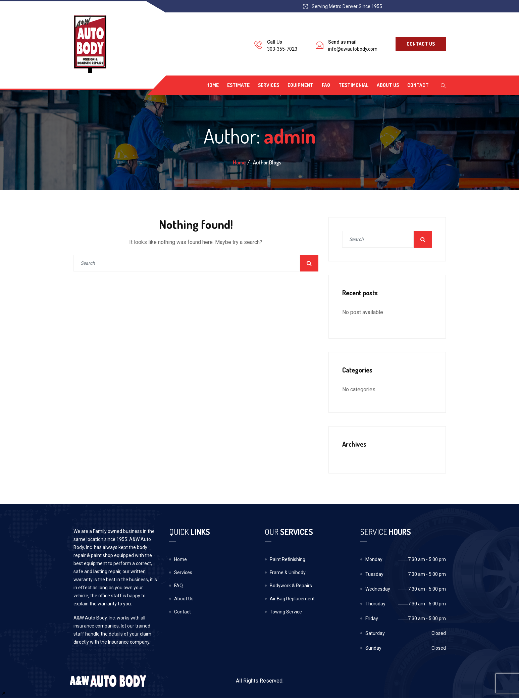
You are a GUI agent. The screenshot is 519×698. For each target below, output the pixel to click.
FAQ (326, 85)
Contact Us (421, 44)
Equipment (300, 85)
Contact (418, 85)
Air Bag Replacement (292, 598)
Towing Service (286, 611)
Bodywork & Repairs (291, 585)
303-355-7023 (282, 49)
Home (212, 85)
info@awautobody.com (352, 49)
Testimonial (353, 85)
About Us (388, 85)
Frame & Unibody (288, 572)
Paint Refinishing (287, 559)
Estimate (238, 85)
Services (268, 85)
